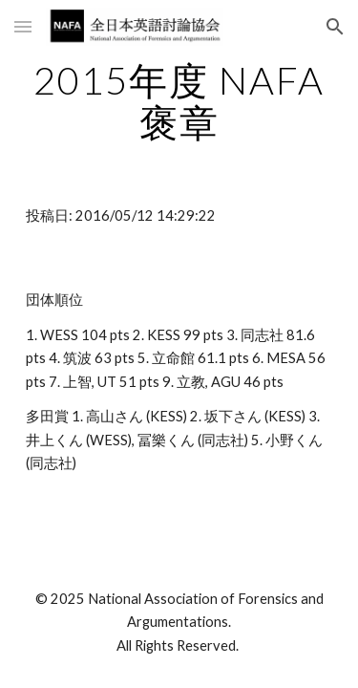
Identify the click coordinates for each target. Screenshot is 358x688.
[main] (179, 101)
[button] (23, 26)
